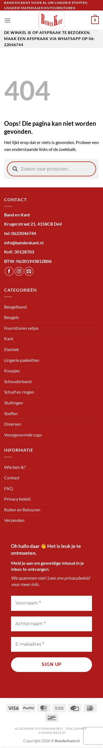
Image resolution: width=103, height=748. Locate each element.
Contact (12, 477)
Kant (8, 338)
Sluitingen (13, 402)
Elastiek (11, 349)
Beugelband (15, 306)
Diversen (12, 424)
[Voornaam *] (51, 603)
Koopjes (12, 370)
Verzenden (14, 520)
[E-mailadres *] (51, 644)
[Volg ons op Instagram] (19, 271)
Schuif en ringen (19, 391)
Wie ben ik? (15, 467)
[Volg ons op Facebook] (9, 271)
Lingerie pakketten (21, 360)
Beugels (11, 317)
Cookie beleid (52, 733)
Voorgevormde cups (23, 434)
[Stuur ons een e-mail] (29, 271)
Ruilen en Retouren (22, 509)
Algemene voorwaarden (39, 728)
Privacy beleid (17, 498)
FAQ (8, 488)
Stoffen (11, 413)
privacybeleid (77, 577)
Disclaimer (76, 728)
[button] (7, 20)
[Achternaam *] (51, 623)
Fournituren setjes (21, 328)
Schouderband (18, 381)
